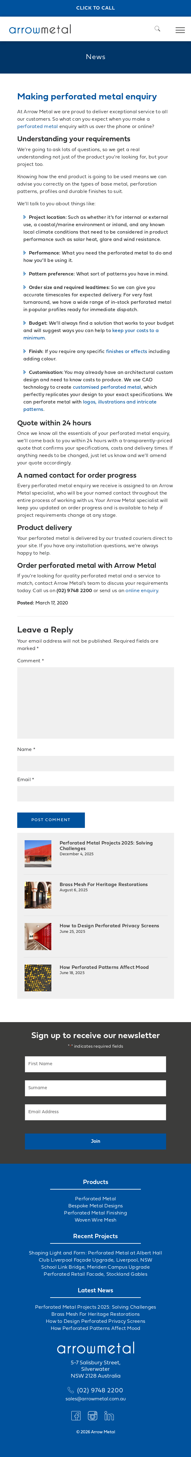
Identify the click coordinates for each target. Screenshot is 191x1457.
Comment (30, 661)
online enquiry (141, 590)
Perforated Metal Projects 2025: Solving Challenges (106, 848)
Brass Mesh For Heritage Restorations (104, 887)
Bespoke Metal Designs (95, 1206)
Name (26, 749)
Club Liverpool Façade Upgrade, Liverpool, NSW (95, 1260)
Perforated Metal (95, 1199)
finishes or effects (126, 351)
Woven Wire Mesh (96, 1220)
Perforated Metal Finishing (95, 1213)
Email (25, 779)
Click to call (95, 8)
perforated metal (37, 126)
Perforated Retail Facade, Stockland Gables (95, 1274)
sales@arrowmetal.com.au (96, 1399)
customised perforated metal (107, 387)
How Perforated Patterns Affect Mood (104, 970)
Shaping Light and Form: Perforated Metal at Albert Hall (95, 1253)
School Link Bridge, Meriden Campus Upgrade (95, 1267)
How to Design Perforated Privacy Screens (109, 929)
